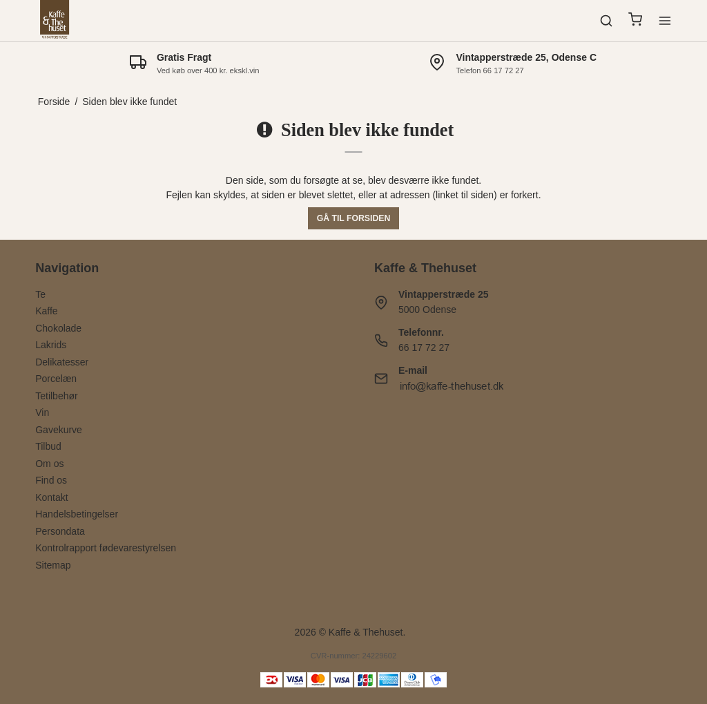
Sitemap (52, 565)
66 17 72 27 (423, 347)
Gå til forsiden (354, 218)
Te (40, 294)
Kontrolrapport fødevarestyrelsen (105, 547)
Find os (51, 480)
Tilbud (48, 446)
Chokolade (58, 328)
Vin (42, 412)
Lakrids (50, 344)
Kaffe (46, 310)
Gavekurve (58, 429)
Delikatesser (61, 362)
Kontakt (51, 497)
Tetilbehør (56, 395)
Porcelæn (56, 378)
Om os (49, 463)
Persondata (60, 531)
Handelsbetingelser (76, 514)
